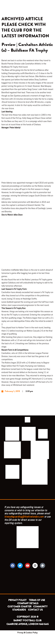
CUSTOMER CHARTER (19, 606)
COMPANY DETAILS (27, 603)
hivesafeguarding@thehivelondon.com (24, 516)
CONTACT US (35, 609)
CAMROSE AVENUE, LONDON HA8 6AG (27, 624)
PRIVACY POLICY (17, 600)
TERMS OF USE (37, 600)
